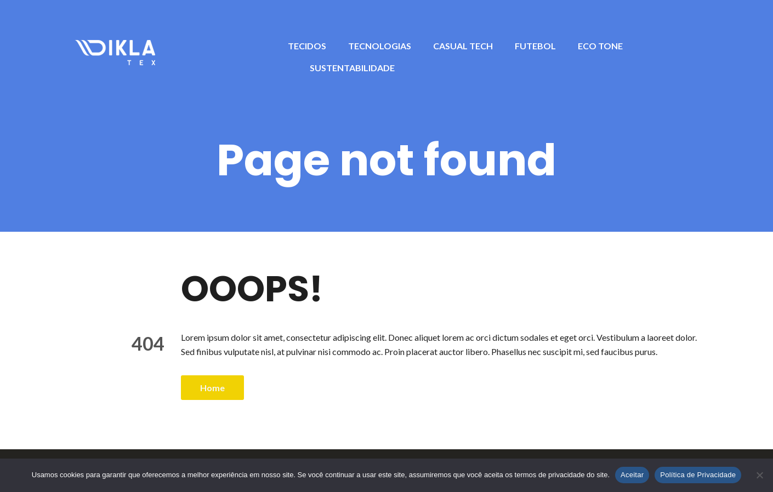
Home (212, 387)
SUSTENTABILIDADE (352, 67)
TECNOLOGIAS (379, 46)
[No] (759, 475)
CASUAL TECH (463, 46)
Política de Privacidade (698, 475)
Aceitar (632, 475)
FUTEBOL (535, 46)
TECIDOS (307, 46)
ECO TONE (600, 46)
